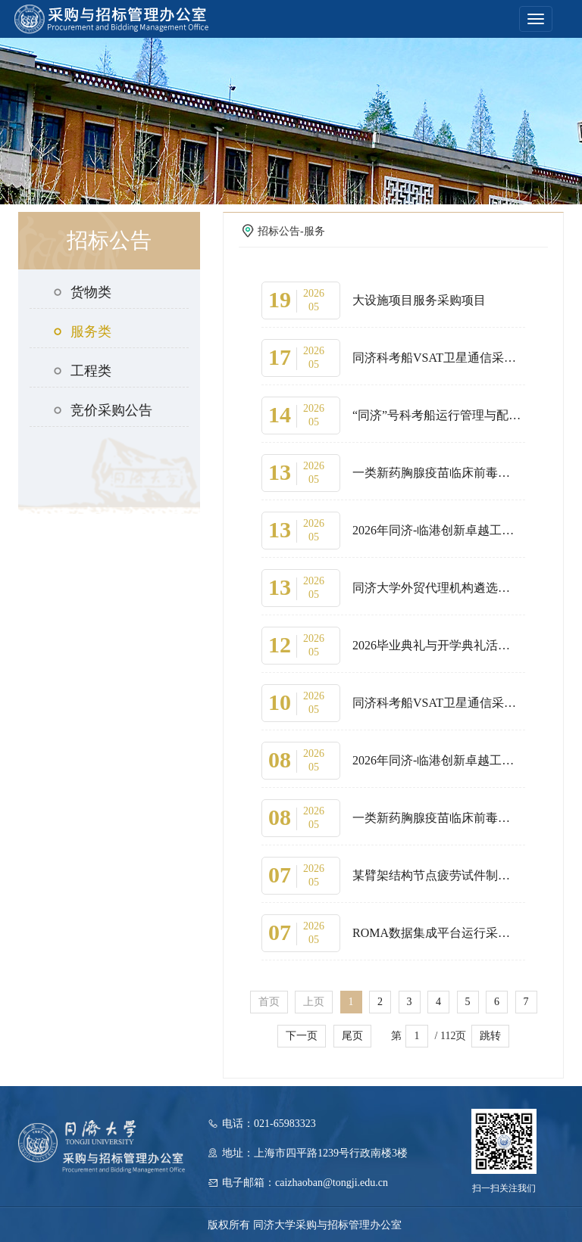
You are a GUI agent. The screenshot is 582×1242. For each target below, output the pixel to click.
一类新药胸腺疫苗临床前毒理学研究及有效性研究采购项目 (436, 817)
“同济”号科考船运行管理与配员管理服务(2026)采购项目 (436, 415)
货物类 (81, 292)
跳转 (490, 1035)
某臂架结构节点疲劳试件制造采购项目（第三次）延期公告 (436, 875)
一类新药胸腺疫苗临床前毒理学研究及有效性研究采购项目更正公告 (436, 472)
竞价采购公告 (102, 410)
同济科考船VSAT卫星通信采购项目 (436, 702)
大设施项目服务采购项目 (419, 300)
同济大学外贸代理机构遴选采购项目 (436, 587)
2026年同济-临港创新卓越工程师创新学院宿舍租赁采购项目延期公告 (436, 760)
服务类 (81, 331)
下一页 (302, 1035)
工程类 (81, 370)
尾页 (352, 1035)
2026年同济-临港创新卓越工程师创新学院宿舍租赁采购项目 (436, 530)
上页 (313, 1001)
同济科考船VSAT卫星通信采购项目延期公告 (436, 357)
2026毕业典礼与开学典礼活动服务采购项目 (436, 645)
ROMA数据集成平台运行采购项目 (436, 932)
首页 (269, 1001)
